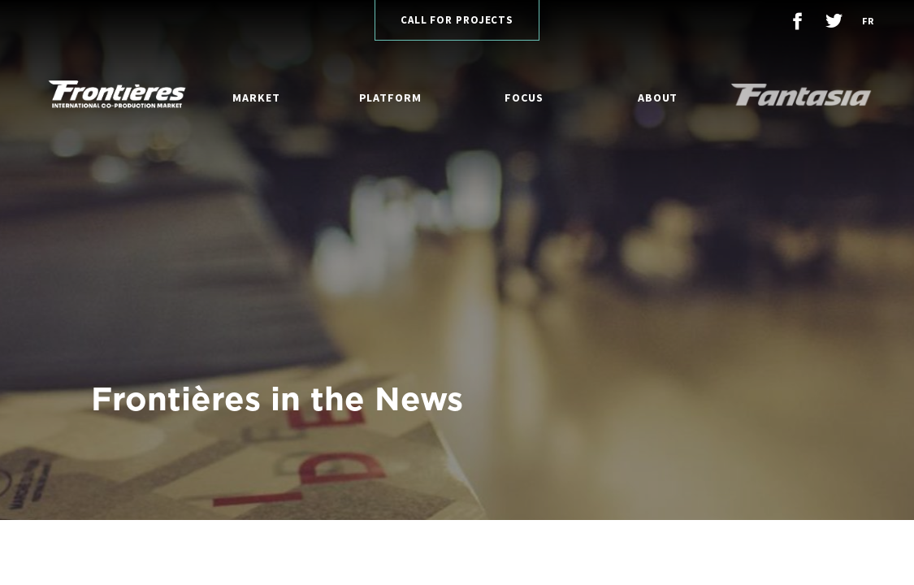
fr (867, 21)
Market (255, 97)
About (658, 97)
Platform (390, 97)
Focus (524, 97)
